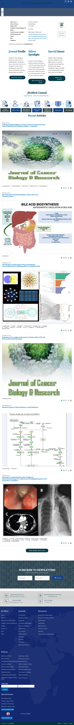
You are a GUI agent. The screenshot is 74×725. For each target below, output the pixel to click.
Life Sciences (22, 631)
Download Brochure (8, 709)
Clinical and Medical (24, 626)
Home (2, 615)
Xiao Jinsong (34, 538)
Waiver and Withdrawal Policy (46, 617)
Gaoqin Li (12, 327)
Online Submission (7, 718)
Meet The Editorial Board (38, 81)
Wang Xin (27, 538)
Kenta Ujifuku (6, 186)
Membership (41, 623)
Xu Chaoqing (43, 539)
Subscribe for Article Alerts (8, 620)
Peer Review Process (24, 658)
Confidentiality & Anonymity (8, 675)
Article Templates (23, 678)
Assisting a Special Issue (7, 703)
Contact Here (18, 714)
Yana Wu (19, 327)
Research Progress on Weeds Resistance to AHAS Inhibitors (20, 407)
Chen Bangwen (15, 539)
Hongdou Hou (36, 326)
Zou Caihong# (19, 538)
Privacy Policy (5, 658)
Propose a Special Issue (7, 701)
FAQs (2, 634)
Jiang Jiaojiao (35, 539)
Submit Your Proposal (59, 78)
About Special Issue (6, 698)
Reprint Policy (42, 626)
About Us (3, 617)
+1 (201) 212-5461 (48, 600)
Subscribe (58, 578)
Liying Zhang (6, 326)
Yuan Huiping (6, 541)
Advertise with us (42, 628)
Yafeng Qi (19, 326)
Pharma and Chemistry (24, 644)
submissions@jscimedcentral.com (52, 594)
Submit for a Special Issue (8, 706)
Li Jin (22, 539)
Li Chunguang (6, 539)
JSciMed (12, 723)
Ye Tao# (11, 538)
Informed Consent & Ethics (8, 669)
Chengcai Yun (27, 326)
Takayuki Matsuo (43, 186)
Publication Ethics (6, 672)
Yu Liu (24, 327)
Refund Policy (42, 620)
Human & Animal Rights (7, 666)
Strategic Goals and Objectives (9, 623)
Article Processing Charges (45, 615)
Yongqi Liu (30, 327)
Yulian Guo (13, 468)
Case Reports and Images (25, 623)
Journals (3, 626)
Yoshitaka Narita (15, 186)
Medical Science (23, 634)
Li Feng (27, 539)
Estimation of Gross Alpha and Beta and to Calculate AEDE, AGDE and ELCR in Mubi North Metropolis (23, 338)
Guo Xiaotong (6, 468)
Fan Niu (13, 326)
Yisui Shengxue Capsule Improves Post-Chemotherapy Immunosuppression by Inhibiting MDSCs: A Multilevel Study (21, 265)
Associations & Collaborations (46, 634)
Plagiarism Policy (23, 661)
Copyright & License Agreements (9, 661)
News (2, 631)
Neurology (21, 636)
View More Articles (38, 550)
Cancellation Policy (24, 666)
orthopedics (22, 642)
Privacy (71, 723)
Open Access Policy (6, 656)
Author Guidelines (23, 675)
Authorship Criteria (24, 656)
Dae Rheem (5, 256)
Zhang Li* (5, 538)
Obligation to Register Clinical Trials (9, 678)
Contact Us (4, 628)
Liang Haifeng (15, 541)
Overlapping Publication (25, 669)
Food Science (22, 628)
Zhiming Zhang (39, 327)
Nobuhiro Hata (33, 186)
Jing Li (6, 327)
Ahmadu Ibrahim (6, 398)
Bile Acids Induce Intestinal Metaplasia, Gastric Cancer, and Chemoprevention (20, 195)
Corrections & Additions (25, 672)
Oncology (21, 639)
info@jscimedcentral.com (17, 594)
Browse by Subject (23, 617)
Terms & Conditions (6, 664)
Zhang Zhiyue (43, 538)
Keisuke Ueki (24, 186)
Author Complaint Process (25, 664)
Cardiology (21, 620)
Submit (5, 689)
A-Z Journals (22, 615)
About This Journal (17, 77)
